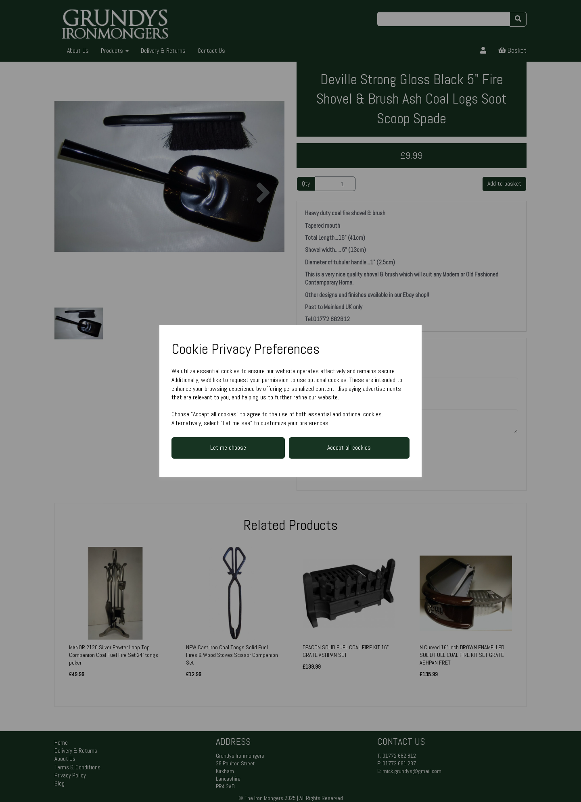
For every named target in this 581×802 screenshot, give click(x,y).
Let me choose (228, 447)
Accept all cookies (349, 447)
